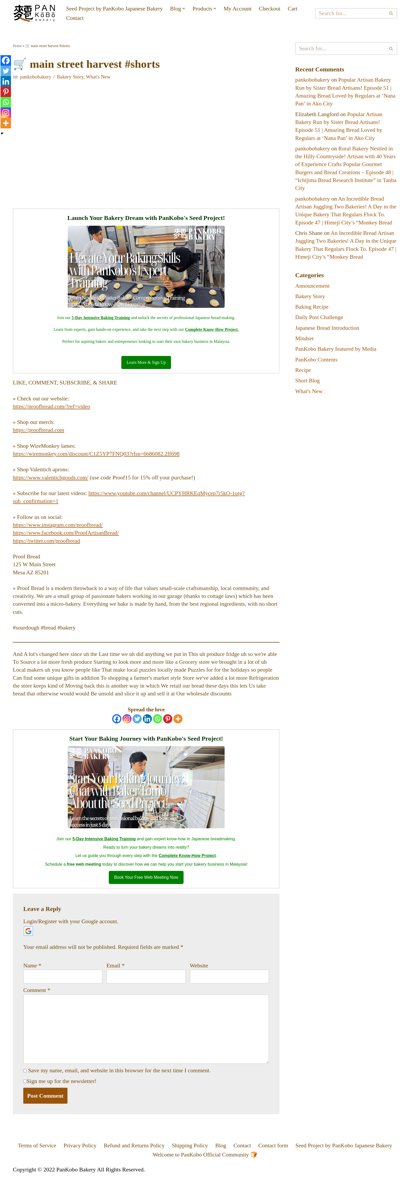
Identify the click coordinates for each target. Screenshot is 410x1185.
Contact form (274, 1153)
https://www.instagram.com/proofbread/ (59, 527)
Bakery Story (71, 77)
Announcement (312, 289)
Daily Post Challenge (319, 321)
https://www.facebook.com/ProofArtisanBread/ (67, 535)
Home (17, 46)
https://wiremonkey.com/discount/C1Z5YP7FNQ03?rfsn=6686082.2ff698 (98, 455)
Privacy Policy (77, 1153)
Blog (221, 1153)
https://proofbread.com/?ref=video (52, 408)
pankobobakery (36, 77)
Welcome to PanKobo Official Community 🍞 (204, 1163)
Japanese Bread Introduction (328, 331)
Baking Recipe (312, 310)
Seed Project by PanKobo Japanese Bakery (115, 8)
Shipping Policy (189, 1153)
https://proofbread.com (39, 431)
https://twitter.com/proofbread (47, 543)
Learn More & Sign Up (146, 363)
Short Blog (307, 385)
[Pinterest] (167, 724)
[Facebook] (116, 724)
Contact (75, 18)
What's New (99, 77)
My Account (241, 8)
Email (115, 971)
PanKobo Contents (317, 363)
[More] (178, 724)
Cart (297, 8)
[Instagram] (127, 724)
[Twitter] (137, 724)
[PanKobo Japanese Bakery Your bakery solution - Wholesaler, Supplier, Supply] (35, 13)
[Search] (350, 13)
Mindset (304, 342)
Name (32, 971)
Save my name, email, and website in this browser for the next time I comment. (119, 1078)
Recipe (303, 374)
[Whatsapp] (157, 724)
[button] (186, 8)
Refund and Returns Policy (133, 1153)
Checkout (273, 8)
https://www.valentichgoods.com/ (51, 480)
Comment (36, 996)
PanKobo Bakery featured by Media (336, 353)
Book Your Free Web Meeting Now (146, 883)
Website (199, 971)
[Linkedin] (147, 724)
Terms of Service (33, 1153)
